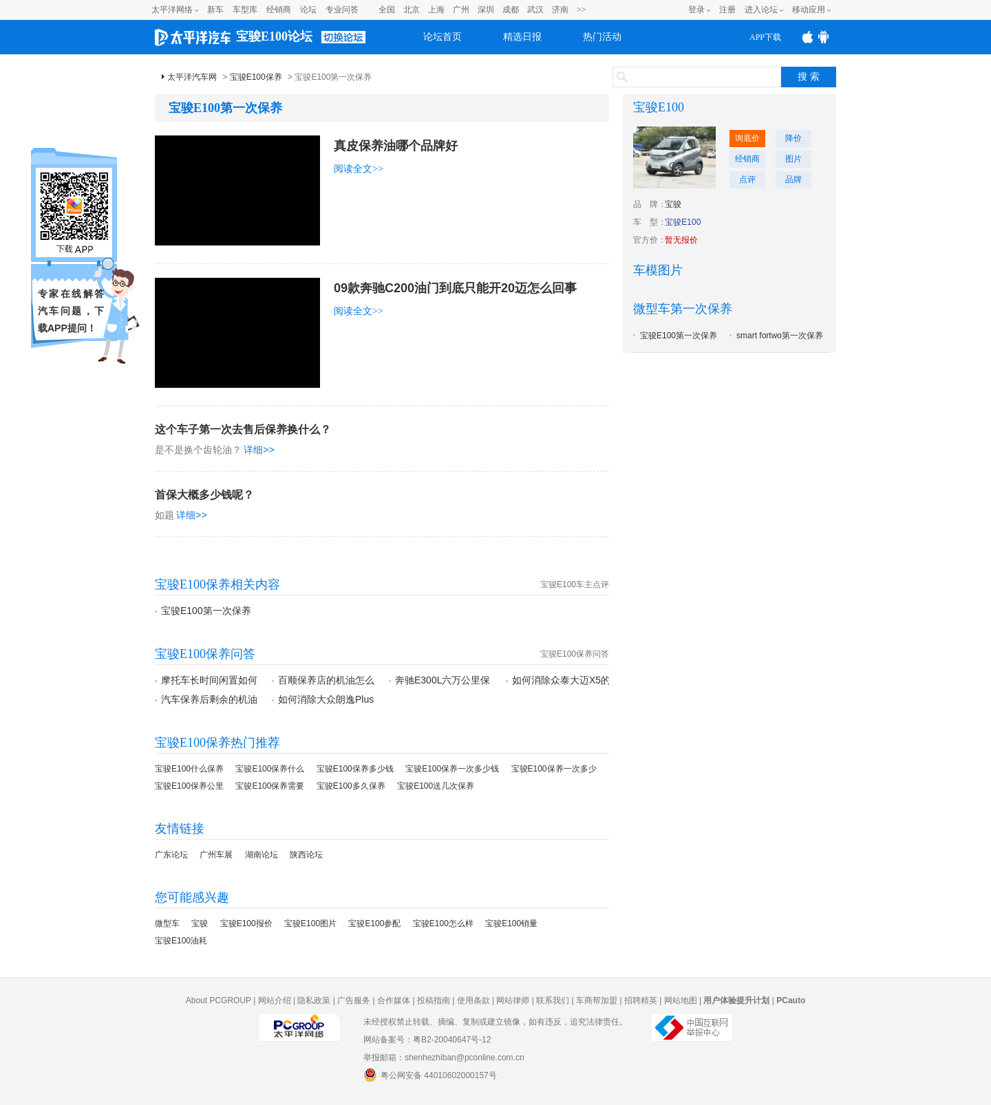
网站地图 (680, 1000)
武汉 (535, 9)
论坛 (308, 9)
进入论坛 (761, 9)
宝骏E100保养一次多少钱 (452, 769)
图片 (793, 159)
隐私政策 (313, 1000)
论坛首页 (442, 37)
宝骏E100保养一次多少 (554, 769)
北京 (411, 9)
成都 (510, 9)
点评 (747, 179)
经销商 (278, 9)
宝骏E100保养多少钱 (355, 769)
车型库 (245, 9)
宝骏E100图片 (310, 923)
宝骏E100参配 (374, 923)
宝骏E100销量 (511, 923)
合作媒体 (393, 1000)
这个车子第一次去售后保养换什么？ (243, 429)
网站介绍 (274, 1000)
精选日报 (522, 37)
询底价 (747, 138)
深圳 (486, 9)
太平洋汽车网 (192, 77)
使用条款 (473, 1000)
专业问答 (342, 9)
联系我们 (552, 1000)
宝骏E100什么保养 (189, 769)
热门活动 (602, 37)
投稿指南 (433, 1000)
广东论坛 (171, 855)
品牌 (793, 179)
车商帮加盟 (596, 1000)
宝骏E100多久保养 (351, 786)
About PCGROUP (218, 1000)
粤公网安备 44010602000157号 (430, 1075)
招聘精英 (640, 1000)
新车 (215, 9)
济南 (560, 9)
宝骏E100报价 (246, 923)
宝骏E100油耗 (181, 940)
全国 (387, 9)
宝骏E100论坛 (274, 36)
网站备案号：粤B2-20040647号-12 (427, 1039)
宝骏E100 (658, 107)
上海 (436, 9)
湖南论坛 (261, 855)
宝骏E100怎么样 (443, 923)
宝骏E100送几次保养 (435, 786)
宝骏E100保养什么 (269, 769)
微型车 (167, 923)
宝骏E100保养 (256, 77)
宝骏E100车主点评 (574, 584)
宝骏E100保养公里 (189, 786)
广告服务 (353, 1000)
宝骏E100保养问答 (574, 654)
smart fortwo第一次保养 (779, 335)
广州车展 (216, 855)
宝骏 (199, 923)
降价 (793, 138)
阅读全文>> (358, 169)
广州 (461, 9)
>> (581, 9)
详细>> (259, 449)
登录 (696, 9)
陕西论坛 (306, 855)
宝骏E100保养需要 (269, 786)
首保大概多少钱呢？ (204, 495)
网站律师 (512, 1000)
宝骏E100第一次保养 (206, 610)
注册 (727, 9)
